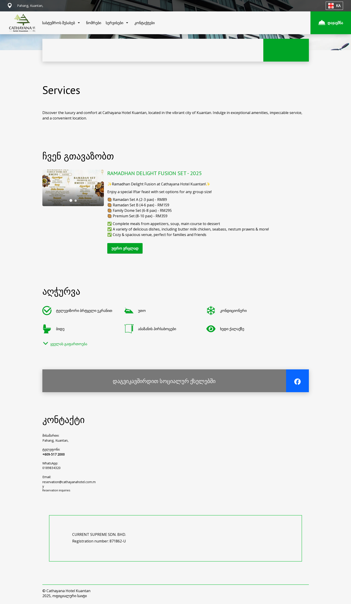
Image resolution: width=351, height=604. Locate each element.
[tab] (70, 200)
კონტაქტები (144, 22)
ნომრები (93, 22)
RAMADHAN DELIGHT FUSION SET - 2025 (154, 173)
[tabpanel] (73, 188)
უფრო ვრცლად (124, 248)
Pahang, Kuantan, (55, 440)
